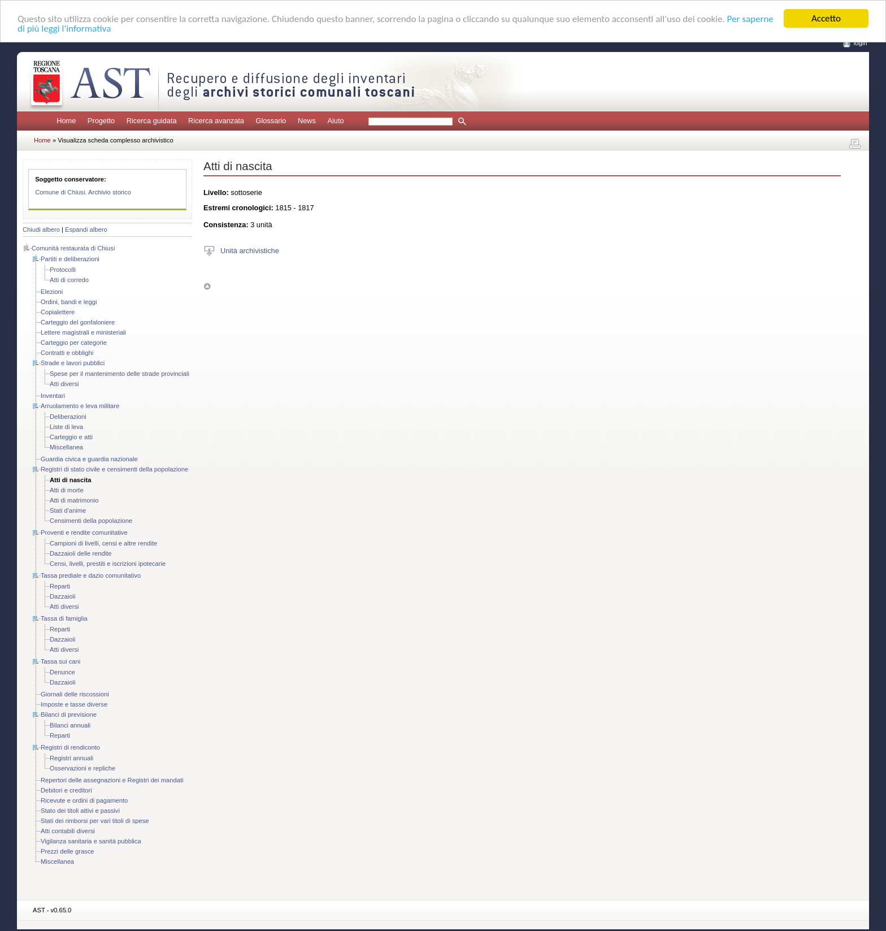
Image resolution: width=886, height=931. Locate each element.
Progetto (101, 120)
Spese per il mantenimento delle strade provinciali (119, 373)
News (307, 120)
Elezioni (52, 291)
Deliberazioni (68, 416)
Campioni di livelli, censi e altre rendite (103, 543)
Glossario (270, 120)
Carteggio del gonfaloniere (78, 322)
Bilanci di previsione (69, 714)
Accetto (826, 18)
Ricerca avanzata (216, 120)
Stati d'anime (68, 510)
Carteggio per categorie (74, 342)
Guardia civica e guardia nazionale (89, 459)
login (860, 43)
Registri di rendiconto (70, 747)
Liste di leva (66, 426)
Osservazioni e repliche (82, 768)
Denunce (62, 672)
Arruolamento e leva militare (80, 405)
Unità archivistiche (249, 250)
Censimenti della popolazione (91, 520)
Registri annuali (71, 758)
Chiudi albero (41, 229)
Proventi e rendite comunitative (84, 532)
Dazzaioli (62, 596)
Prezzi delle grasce (67, 851)
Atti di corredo (69, 279)
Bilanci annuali (70, 725)
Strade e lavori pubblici (73, 363)
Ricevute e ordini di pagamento (84, 800)
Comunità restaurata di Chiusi (73, 248)
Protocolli (63, 269)
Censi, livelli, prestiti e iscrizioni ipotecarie (108, 563)
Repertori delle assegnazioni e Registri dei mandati (112, 780)
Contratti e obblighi (67, 352)
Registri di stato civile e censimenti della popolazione (114, 469)
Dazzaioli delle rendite (80, 553)
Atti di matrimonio (74, 500)
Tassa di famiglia (64, 618)
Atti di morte (67, 490)
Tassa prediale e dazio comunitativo (91, 575)
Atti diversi (64, 383)
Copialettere (58, 312)
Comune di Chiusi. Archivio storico (83, 192)
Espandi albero (86, 229)
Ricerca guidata (152, 120)
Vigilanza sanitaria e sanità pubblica (91, 841)
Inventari (53, 395)
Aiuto (335, 120)
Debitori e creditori (66, 790)
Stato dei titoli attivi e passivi (80, 810)
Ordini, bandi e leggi (69, 301)
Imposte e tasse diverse (74, 704)
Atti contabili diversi (68, 831)
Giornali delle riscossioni (75, 694)
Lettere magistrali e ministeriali (83, 332)
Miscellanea (66, 447)
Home (66, 120)
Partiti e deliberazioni (70, 259)
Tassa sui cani (60, 661)
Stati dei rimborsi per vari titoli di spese (95, 820)
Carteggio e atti (71, 437)
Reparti (60, 586)
